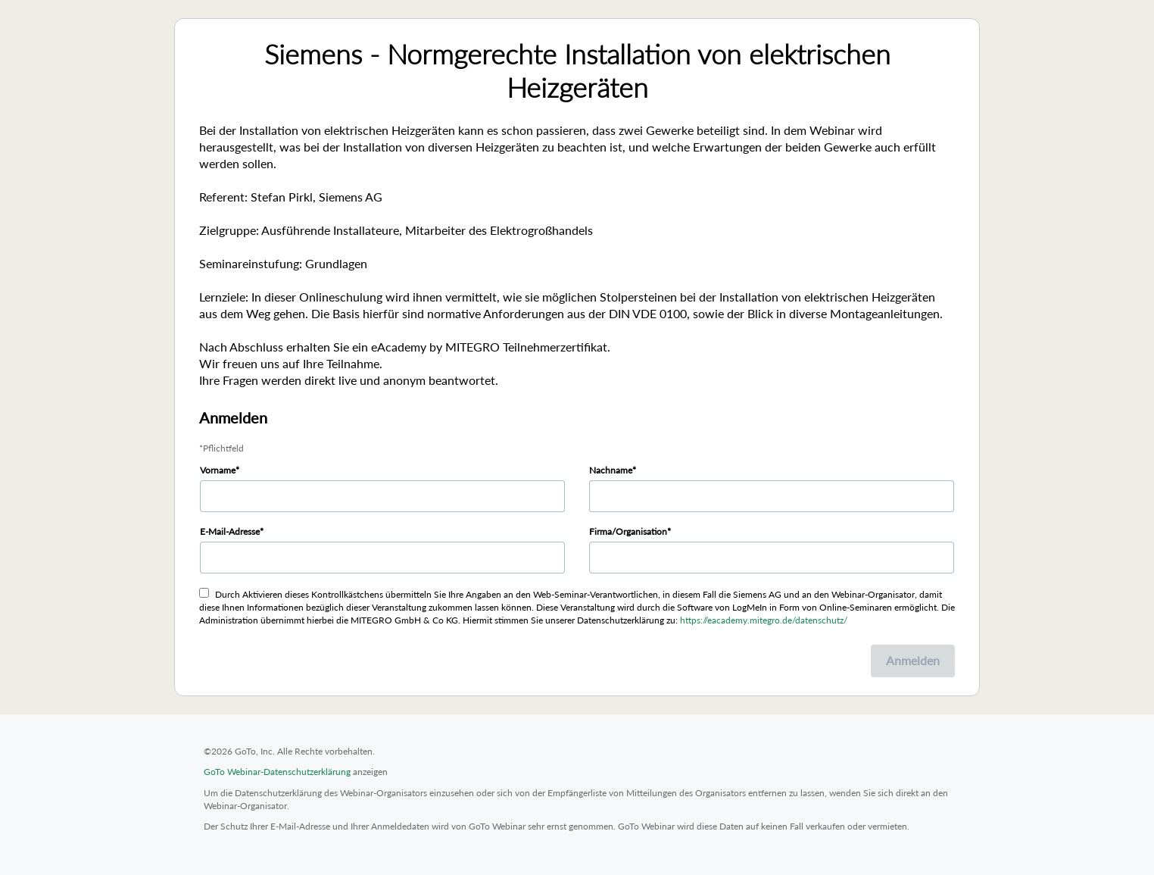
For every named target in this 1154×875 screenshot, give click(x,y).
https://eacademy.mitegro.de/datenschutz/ (763, 620)
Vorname (217, 470)
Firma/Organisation (628, 531)
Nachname (610, 470)
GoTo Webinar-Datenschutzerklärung (277, 771)
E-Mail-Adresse (230, 531)
